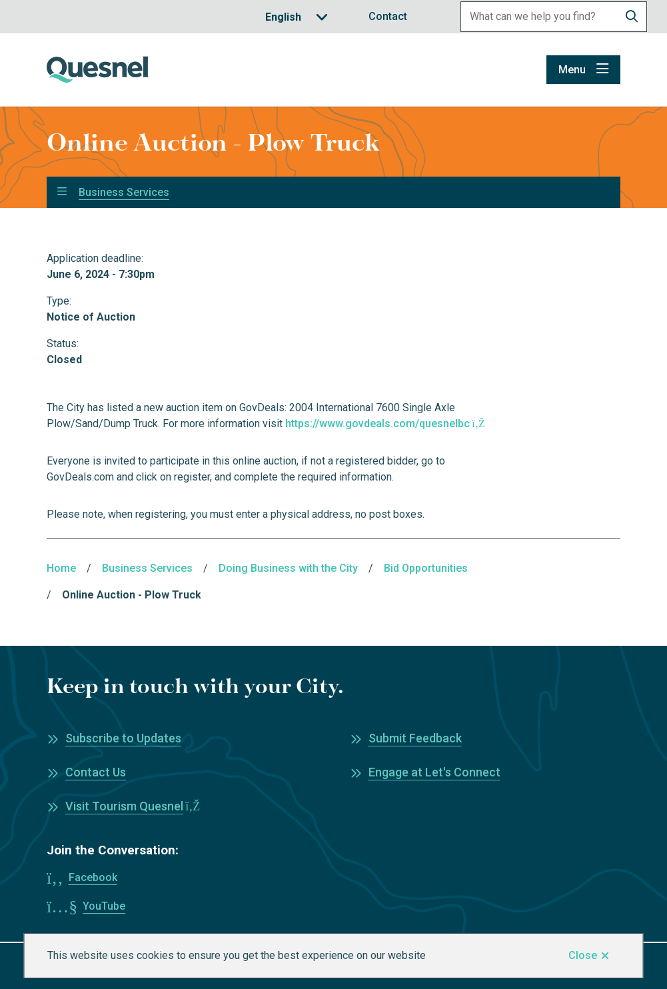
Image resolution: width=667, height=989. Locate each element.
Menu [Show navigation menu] (572, 69)
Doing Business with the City (288, 568)
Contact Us (95, 772)
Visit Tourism (132, 806)
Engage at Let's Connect (434, 772)
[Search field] (539, 16)
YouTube (104, 906)
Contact (387, 16)
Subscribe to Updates (123, 738)
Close (582, 955)
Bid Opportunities (426, 568)
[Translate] (296, 17)
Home (61, 568)
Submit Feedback (415, 738)
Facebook (93, 877)
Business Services (124, 193)
